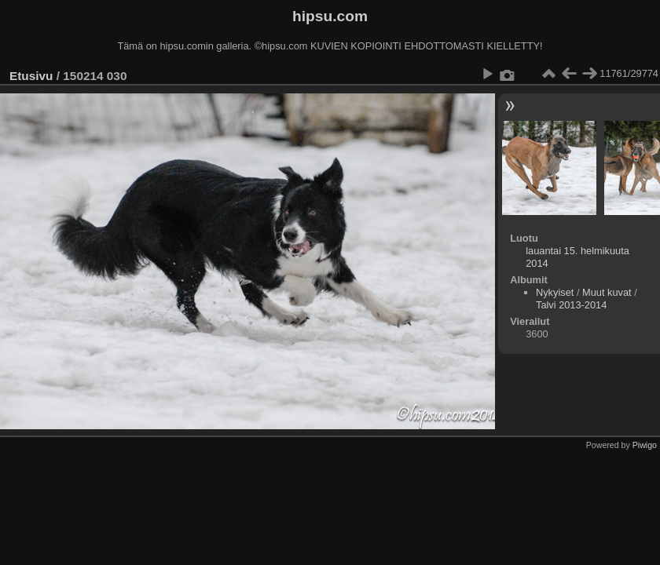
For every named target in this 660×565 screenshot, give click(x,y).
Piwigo (644, 445)
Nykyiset (555, 292)
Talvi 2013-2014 (571, 305)
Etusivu (31, 75)
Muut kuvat (607, 292)
